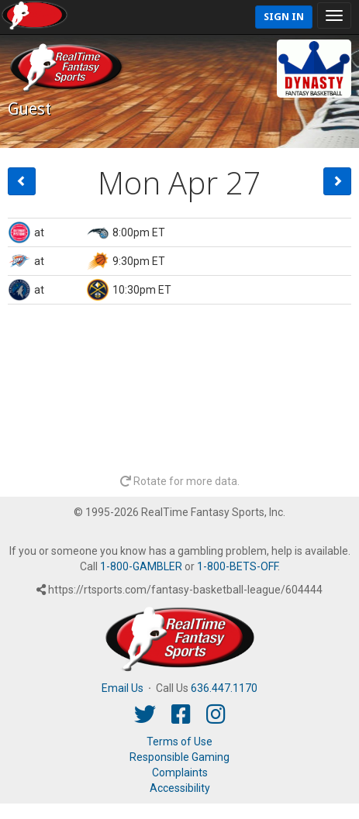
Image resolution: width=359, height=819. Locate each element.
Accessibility (180, 788)
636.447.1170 (224, 688)
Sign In (284, 16)
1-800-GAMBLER (141, 566)
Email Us (122, 688)
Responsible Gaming (179, 757)
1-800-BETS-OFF (237, 566)
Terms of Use (179, 741)
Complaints (180, 772)
